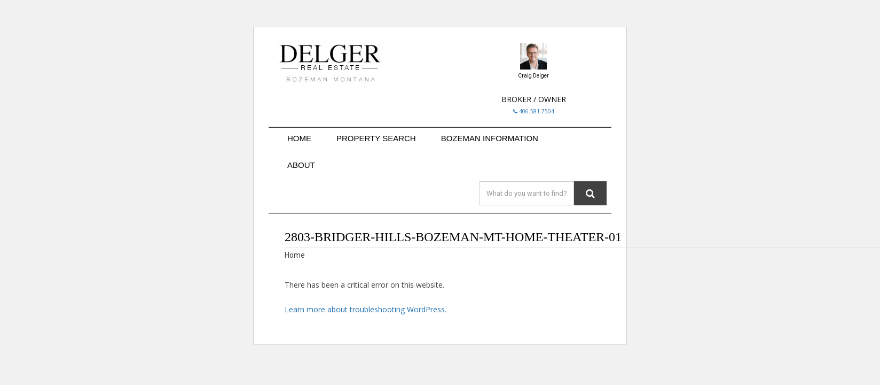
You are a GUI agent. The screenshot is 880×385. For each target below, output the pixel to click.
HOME (299, 138)
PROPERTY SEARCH (376, 138)
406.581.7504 (533, 111)
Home (295, 255)
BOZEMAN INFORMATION (489, 138)
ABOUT (301, 165)
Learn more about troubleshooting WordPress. (365, 309)
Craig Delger (533, 76)
